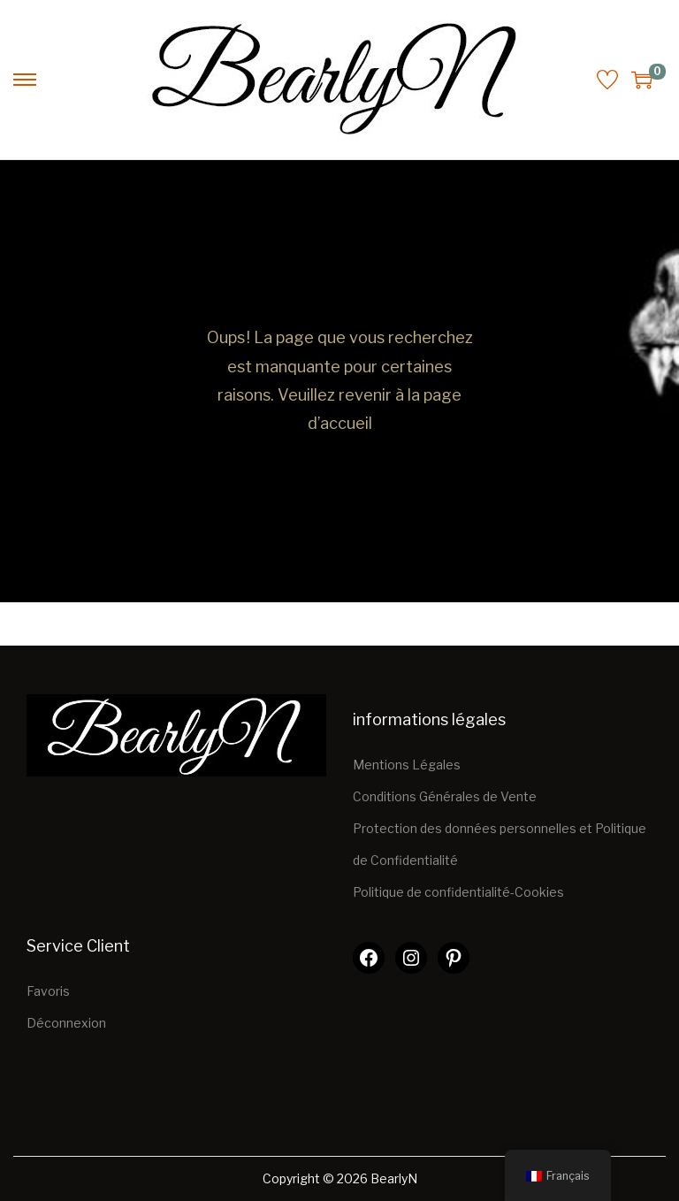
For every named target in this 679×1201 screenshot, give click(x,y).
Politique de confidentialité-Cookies (458, 891)
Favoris (48, 990)
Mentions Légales (407, 764)
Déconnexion (66, 1022)
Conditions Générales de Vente (445, 796)
